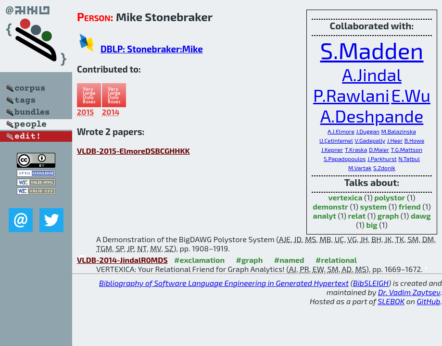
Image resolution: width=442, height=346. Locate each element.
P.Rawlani (351, 95)
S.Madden (371, 50)
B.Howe (414, 140)
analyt (324, 215)
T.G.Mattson (406, 149)
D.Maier (379, 149)
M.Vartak (359, 167)
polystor (389, 197)
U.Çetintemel (336, 140)
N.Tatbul (409, 158)
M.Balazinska (398, 131)
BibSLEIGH (370, 282)
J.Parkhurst (382, 158)
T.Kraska (356, 149)
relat (357, 215)
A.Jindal (372, 74)
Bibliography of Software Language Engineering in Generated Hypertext (224, 282)
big (371, 224)
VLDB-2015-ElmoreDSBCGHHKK (133, 150)
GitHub (429, 301)
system (373, 206)
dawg (421, 215)
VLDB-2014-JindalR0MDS (122, 259)
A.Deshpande (372, 115)
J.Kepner (332, 149)
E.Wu (410, 95)
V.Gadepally (369, 140)
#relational (336, 259)
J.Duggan (367, 131)
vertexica (345, 197)
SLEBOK (391, 301)
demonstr (330, 206)
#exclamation (199, 259)
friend (410, 206)
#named (289, 259)
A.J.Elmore (341, 131)
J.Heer (395, 140)
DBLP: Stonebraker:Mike (152, 48)
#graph (249, 259)
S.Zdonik (384, 167)
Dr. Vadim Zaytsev (409, 292)
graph (388, 215)
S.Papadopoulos (345, 158)
